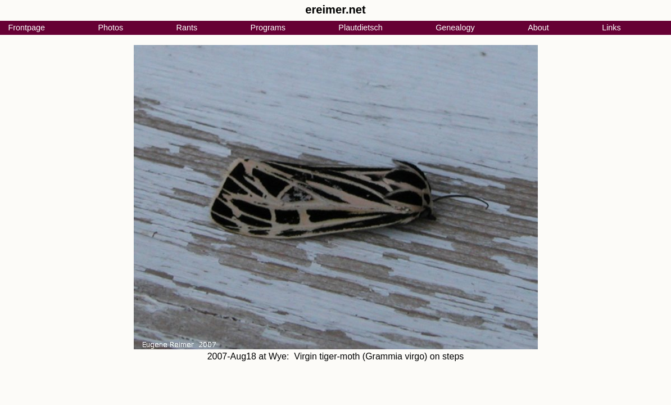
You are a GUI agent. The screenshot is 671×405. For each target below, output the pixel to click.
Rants (187, 27)
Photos (110, 27)
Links (611, 27)
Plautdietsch (360, 27)
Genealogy (455, 27)
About (538, 27)
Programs (268, 27)
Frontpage (26, 27)
